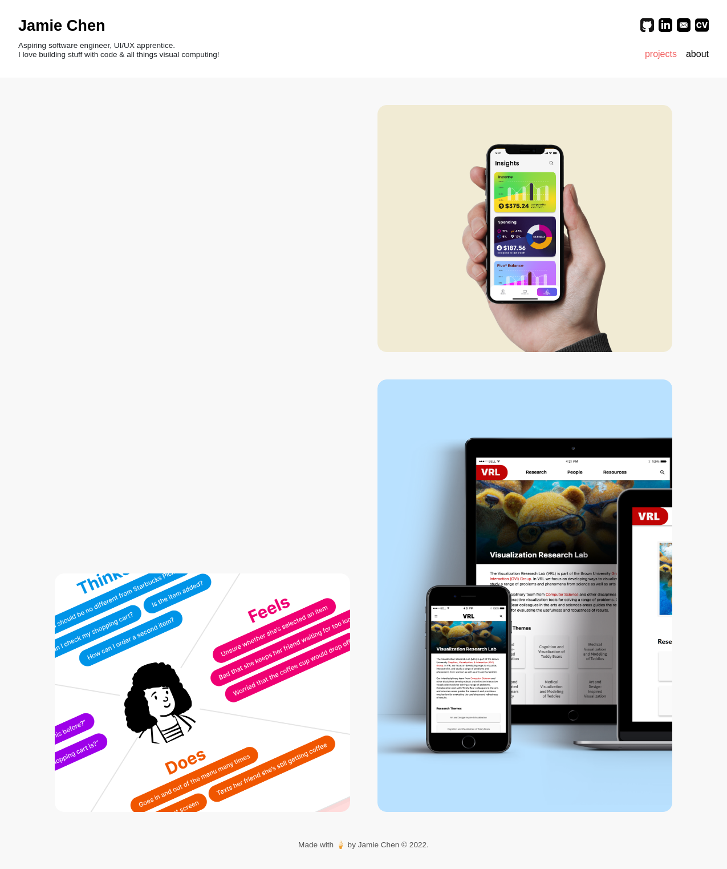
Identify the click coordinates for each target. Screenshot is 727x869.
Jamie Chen (61, 25)
